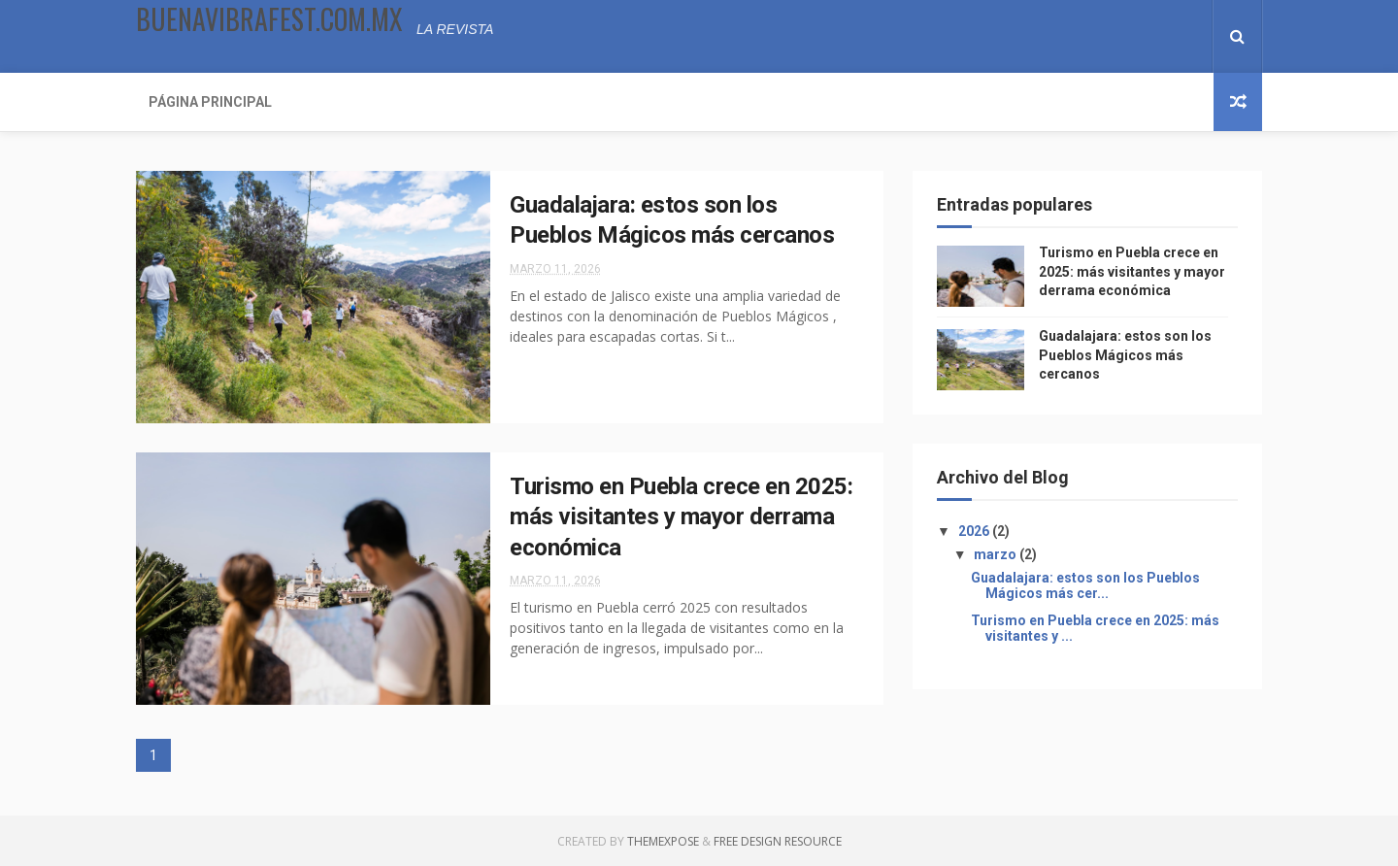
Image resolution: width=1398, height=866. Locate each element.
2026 (975, 531)
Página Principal (210, 102)
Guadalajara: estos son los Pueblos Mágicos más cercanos (1125, 355)
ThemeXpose (663, 841)
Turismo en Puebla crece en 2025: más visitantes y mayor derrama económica (681, 517)
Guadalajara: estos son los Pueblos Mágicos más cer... (1085, 586)
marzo (996, 554)
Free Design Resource (778, 841)
